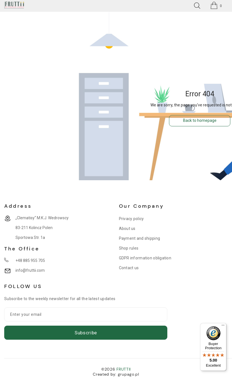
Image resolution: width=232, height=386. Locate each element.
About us (127, 228)
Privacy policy (131, 218)
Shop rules (129, 248)
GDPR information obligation (145, 258)
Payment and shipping (139, 238)
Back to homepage (200, 120)
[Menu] (223, 326)
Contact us (129, 268)
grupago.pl (128, 374)
